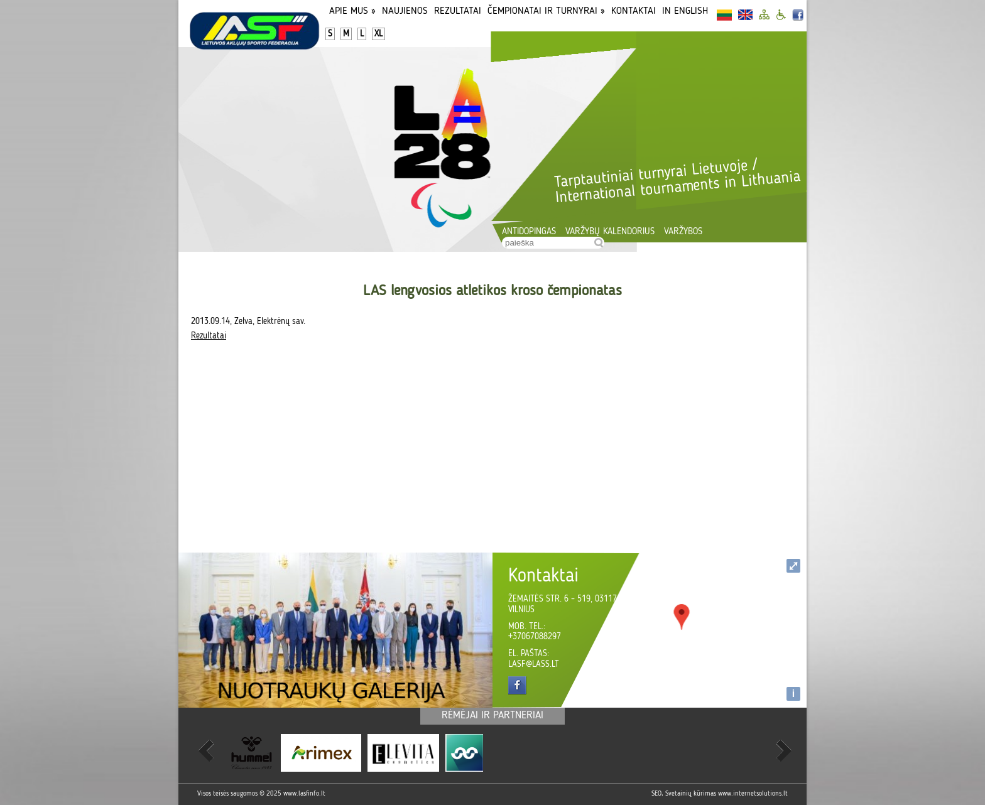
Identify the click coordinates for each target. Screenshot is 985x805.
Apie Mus (352, 11)
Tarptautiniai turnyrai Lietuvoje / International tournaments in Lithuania (677, 181)
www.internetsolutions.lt (753, 794)
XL (378, 34)
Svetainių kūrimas (690, 794)
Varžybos (683, 232)
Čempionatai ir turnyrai (546, 11)
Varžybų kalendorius (610, 232)
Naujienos (405, 11)
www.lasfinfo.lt (304, 794)
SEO (656, 794)
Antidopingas (529, 232)
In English (685, 11)
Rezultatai (457, 11)
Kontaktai (633, 11)
